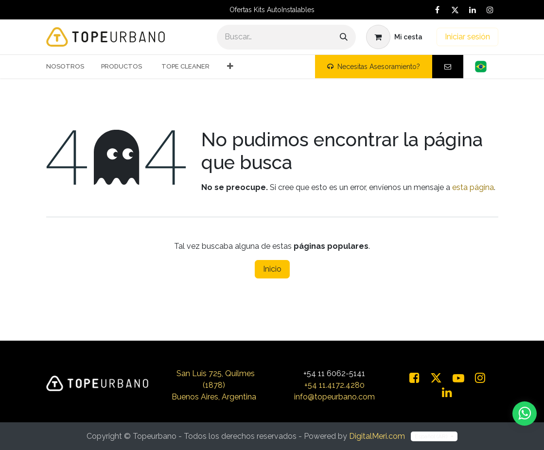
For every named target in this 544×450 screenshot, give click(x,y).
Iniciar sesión (467, 36)
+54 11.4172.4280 (334, 385)
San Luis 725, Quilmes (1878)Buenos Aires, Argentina (214, 385)
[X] (455, 9)
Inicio (272, 269)
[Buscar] (344, 37)
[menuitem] (68, 66)
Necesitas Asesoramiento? (373, 66)
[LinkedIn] (472, 9)
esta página (473, 187)
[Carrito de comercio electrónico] (394, 36)
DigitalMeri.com (377, 436)
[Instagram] (490, 9)
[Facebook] (437, 9)
